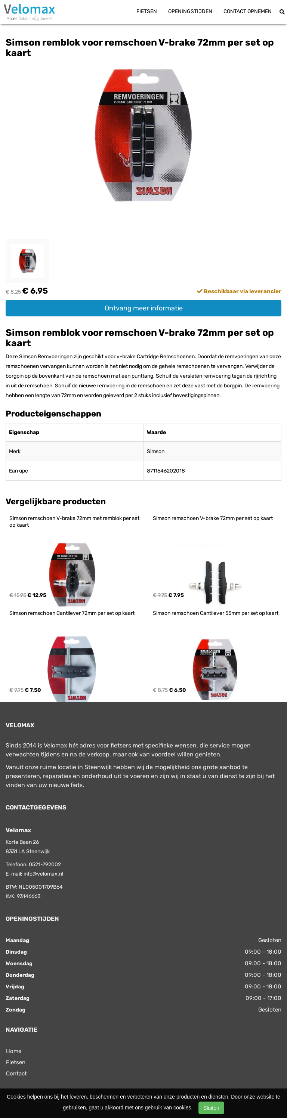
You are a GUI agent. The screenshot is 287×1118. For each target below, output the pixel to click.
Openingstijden (190, 11)
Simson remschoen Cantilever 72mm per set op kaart (72, 613)
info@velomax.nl (43, 874)
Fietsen (146, 11)
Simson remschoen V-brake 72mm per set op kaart (213, 518)
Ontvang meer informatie (144, 308)
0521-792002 (45, 864)
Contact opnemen (247, 11)
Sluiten (211, 1108)
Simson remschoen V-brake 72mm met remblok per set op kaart (75, 521)
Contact (16, 1073)
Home (13, 1051)
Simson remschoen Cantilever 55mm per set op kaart (215, 613)
